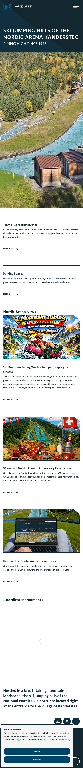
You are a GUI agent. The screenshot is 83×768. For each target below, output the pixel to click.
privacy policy (64, 740)
